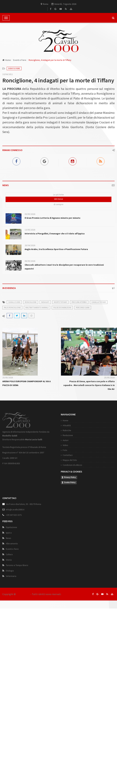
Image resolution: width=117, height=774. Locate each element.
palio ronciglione (12, 307)
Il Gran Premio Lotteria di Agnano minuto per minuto (52, 217)
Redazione (38, 467)
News (8, 571)
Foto (35, 482)
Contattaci (38, 487)
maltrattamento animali (37, 307)
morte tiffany (60, 302)
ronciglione (30, 302)
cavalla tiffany (99, 302)
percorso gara (82, 307)
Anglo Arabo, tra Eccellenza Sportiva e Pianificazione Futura (56, 249)
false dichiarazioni (62, 307)
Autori (36, 472)
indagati (45, 302)
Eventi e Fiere (19, 60)
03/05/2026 (30, 214)
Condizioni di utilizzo (43, 497)
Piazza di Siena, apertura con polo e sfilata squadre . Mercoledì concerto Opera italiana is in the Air (89, 385)
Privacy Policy (41, 510)
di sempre (58, 204)
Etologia (10, 603)
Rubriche (37, 462)
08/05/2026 (30, 261)
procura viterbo (79, 302)
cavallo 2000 (14, 302)
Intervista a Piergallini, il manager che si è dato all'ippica (55, 233)
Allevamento (12, 576)
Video (36, 477)
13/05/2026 (30, 229)
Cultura (9, 587)
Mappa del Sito (40, 492)
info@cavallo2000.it (15, 542)
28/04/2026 (30, 245)
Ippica (9, 565)
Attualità (37, 458)
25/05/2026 (7, 377)
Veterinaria (11, 609)
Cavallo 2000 (23, 594)
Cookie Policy (40, 515)
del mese (58, 198)
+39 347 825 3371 (14, 548)
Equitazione (11, 560)
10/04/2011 (7, 74)
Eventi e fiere (12, 582)
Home (6, 60)
